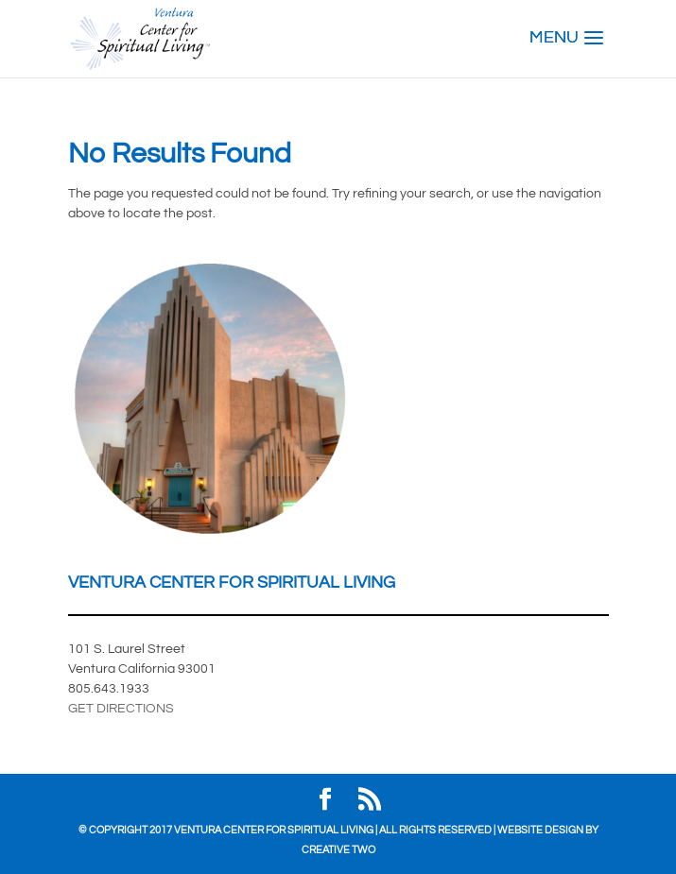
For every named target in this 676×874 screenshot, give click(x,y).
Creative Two (338, 850)
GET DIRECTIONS (121, 708)
